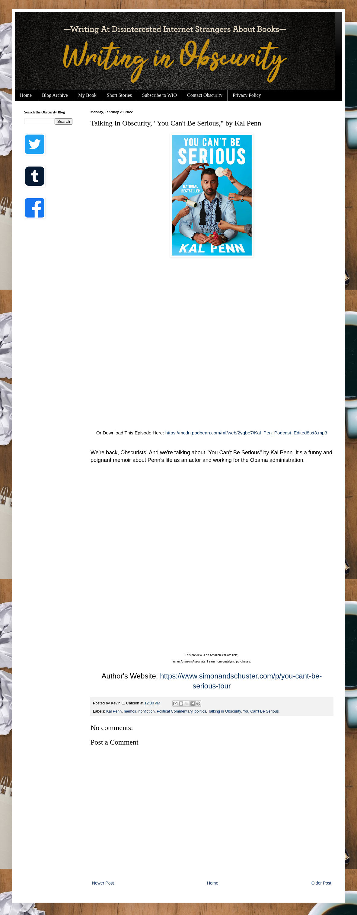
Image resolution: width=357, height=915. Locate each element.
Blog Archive (55, 95)
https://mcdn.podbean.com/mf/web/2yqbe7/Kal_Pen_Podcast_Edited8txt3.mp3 (246, 432)
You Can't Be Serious (261, 711)
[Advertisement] (121, 333)
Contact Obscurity (204, 95)
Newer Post (103, 883)
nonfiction (147, 711)
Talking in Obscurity (224, 711)
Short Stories (119, 95)
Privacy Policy (247, 95)
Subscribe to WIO (159, 95)
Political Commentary (174, 711)
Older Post (321, 883)
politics (200, 711)
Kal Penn (114, 711)
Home (26, 95)
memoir (130, 711)
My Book (87, 95)
